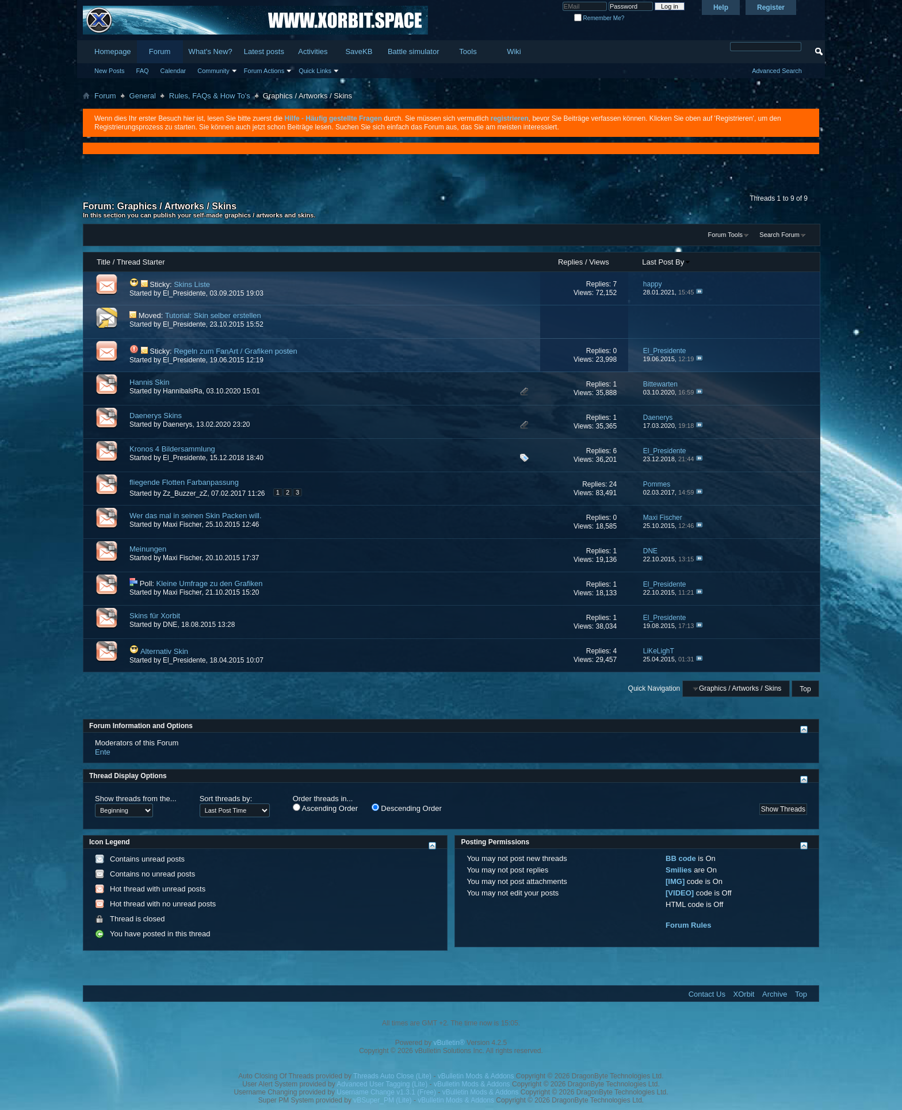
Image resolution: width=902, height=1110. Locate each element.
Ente (102, 752)
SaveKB (358, 51)
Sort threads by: (226, 798)
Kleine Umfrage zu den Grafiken (209, 583)
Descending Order (407, 808)
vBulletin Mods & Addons (476, 1076)
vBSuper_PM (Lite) (382, 1100)
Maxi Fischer (182, 524)
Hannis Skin (149, 382)
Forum (160, 51)
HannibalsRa (182, 391)
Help (720, 7)
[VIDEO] (680, 893)
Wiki (514, 51)
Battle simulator (413, 51)
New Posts (109, 70)
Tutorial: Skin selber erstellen (213, 315)
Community (213, 70)
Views (599, 262)
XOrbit (744, 994)
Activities (312, 51)
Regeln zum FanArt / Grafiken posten (235, 351)
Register (771, 7)
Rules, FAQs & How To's (209, 95)
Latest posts (264, 51)
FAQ (142, 70)
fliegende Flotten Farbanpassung (184, 482)
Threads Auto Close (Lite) (392, 1076)
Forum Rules (688, 925)
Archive (774, 994)
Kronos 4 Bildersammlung (172, 449)
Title (103, 262)
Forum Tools (725, 234)
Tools (467, 51)
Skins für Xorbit (154, 615)
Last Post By (666, 262)
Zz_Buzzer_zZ (185, 493)
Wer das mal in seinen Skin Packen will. (195, 515)
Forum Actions (264, 70)
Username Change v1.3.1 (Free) (386, 1092)
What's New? (210, 51)
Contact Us (707, 994)
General (142, 95)
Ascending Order (325, 808)
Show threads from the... (136, 798)
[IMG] (675, 881)
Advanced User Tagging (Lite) (382, 1084)
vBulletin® (449, 1043)
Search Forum (779, 234)
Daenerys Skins (155, 415)
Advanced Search (777, 70)
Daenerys (177, 424)
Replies (570, 262)
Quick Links (315, 70)
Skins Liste (192, 284)
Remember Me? (599, 18)
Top (805, 688)
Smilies (679, 870)
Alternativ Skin (164, 651)
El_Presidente (184, 293)
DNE (170, 625)
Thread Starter (141, 262)
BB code (681, 858)
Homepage (112, 51)
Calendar (173, 70)
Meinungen (147, 549)
